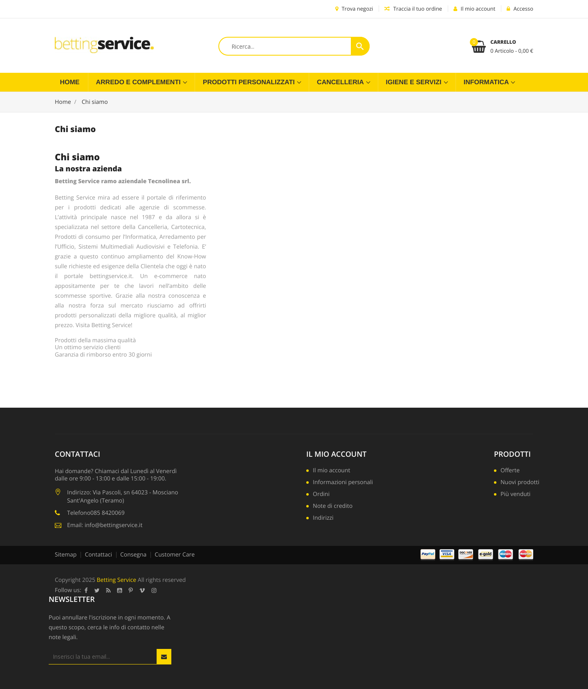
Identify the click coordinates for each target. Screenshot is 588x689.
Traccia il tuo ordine (413, 8)
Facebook (86, 590)
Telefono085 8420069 (96, 513)
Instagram (154, 590)
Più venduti (515, 495)
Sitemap (65, 555)
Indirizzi (323, 518)
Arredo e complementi (139, 82)
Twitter (97, 590)
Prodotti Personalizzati (249, 82)
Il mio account (336, 454)
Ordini (321, 495)
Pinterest (131, 590)
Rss (108, 590)
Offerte (510, 471)
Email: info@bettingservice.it (104, 525)
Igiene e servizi (414, 82)
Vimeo (142, 590)
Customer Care (175, 555)
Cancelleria (341, 82)
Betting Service (117, 580)
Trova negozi (354, 8)
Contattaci (98, 555)
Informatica (487, 82)
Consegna (133, 555)
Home (70, 82)
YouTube (119, 590)
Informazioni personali (343, 483)
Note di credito (332, 506)
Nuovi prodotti (519, 483)
